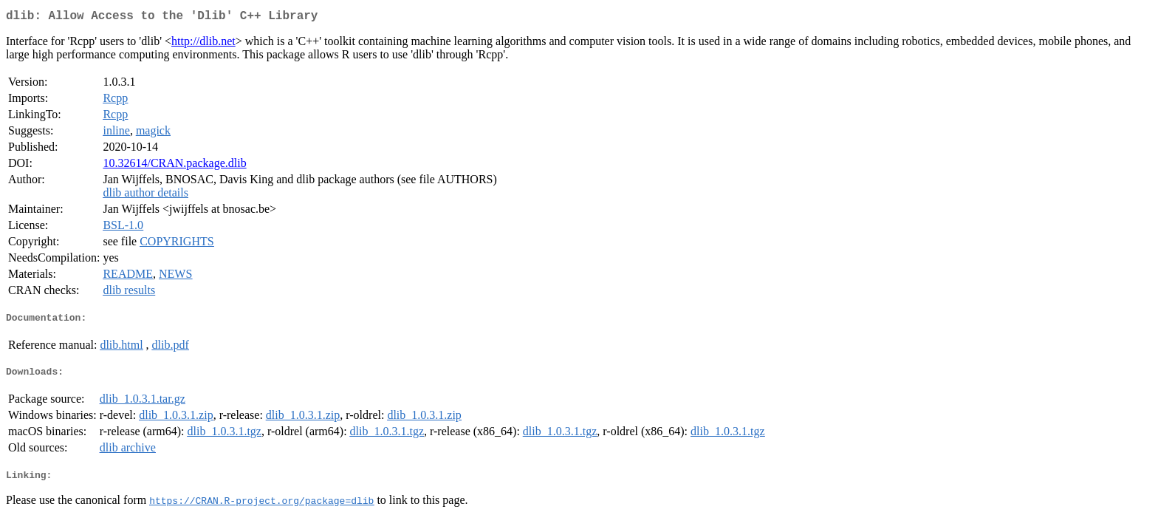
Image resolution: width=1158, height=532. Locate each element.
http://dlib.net (203, 44)
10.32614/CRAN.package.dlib (174, 166)
